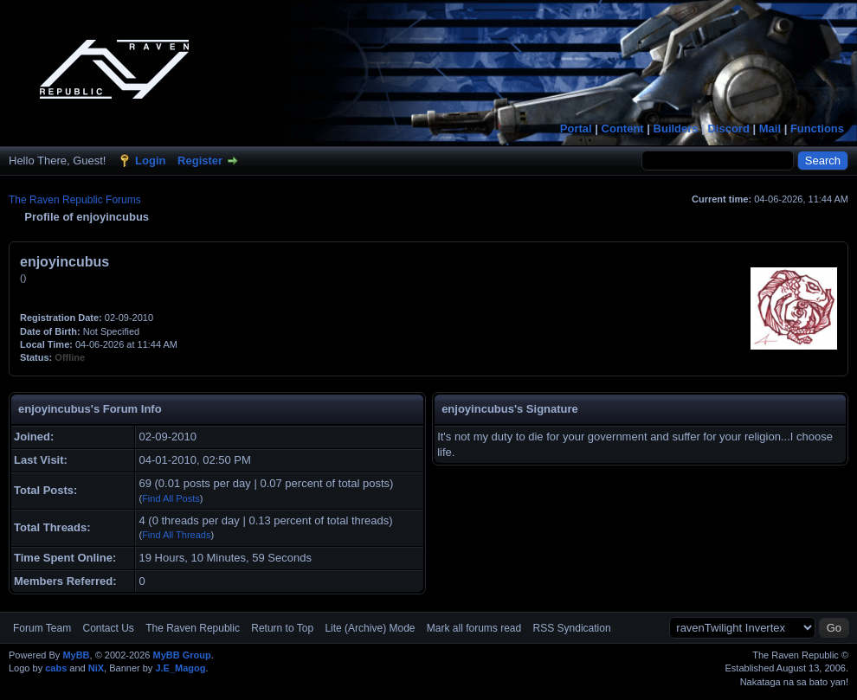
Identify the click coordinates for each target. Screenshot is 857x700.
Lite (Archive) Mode (370, 628)
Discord (728, 128)
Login (150, 160)
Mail (770, 128)
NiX (96, 668)
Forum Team (42, 628)
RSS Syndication (572, 628)
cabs (56, 668)
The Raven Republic (192, 628)
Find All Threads (176, 535)
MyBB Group (181, 655)
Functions (817, 128)
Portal (576, 128)
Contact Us (107, 628)
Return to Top (282, 628)
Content (623, 128)
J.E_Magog (180, 668)
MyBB (75, 655)
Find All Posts (171, 498)
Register (199, 160)
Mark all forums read (474, 628)
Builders (676, 128)
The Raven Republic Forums (75, 200)
